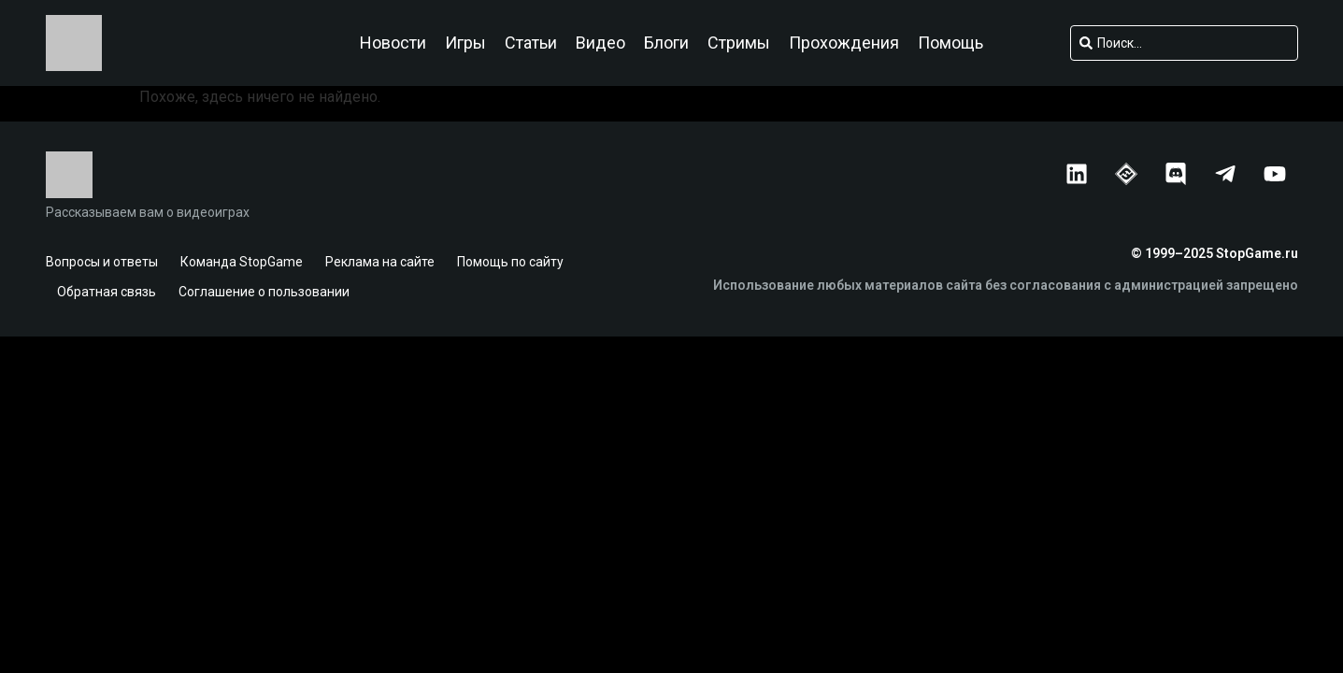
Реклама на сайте (380, 261)
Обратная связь (106, 291)
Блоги (666, 43)
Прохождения (844, 43)
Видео (600, 43)
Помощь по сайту (510, 261)
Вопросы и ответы (102, 261)
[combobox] (1184, 43)
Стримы (738, 43)
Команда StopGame (241, 261)
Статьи (531, 43)
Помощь (950, 43)
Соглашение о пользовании (264, 291)
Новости (393, 43)
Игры (465, 43)
